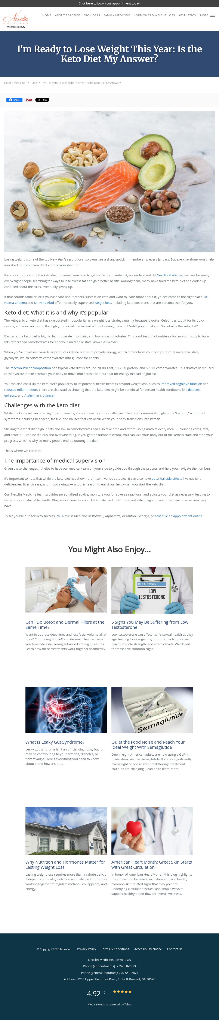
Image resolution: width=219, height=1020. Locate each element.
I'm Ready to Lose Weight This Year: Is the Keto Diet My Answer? (82, 83)
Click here (86, 3)
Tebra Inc (65, 949)
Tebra (128, 1004)
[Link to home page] (14, 19)
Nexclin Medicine (14, 83)
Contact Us (174, 949)
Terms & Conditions (115, 949)
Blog (34, 83)
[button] (212, 15)
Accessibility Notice (148, 949)
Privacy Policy (86, 949)
